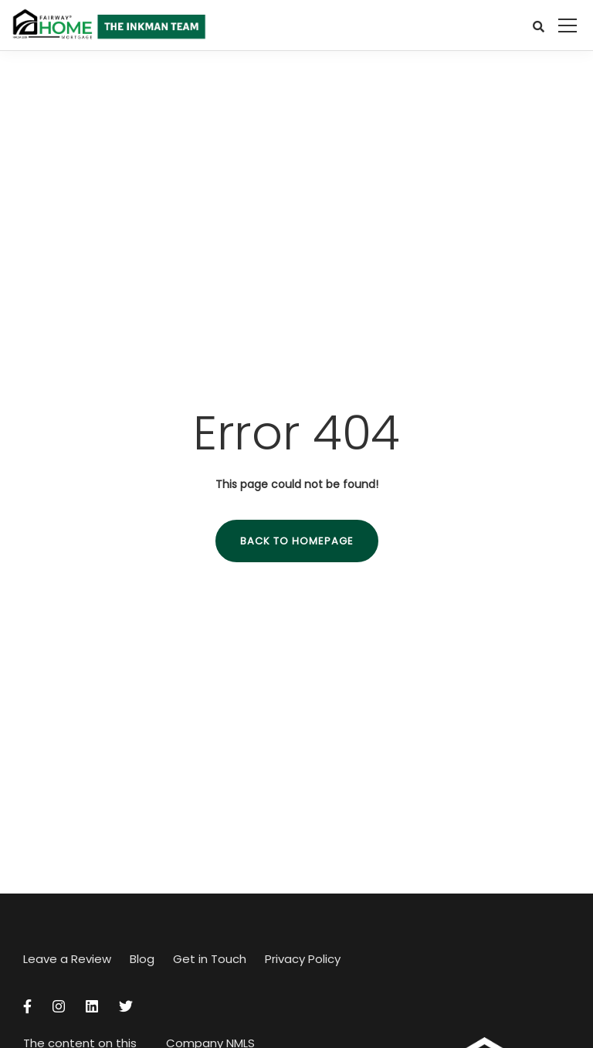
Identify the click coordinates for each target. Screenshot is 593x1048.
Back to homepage (297, 541)
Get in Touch (209, 959)
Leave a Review (67, 959)
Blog (142, 959)
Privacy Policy (303, 959)
